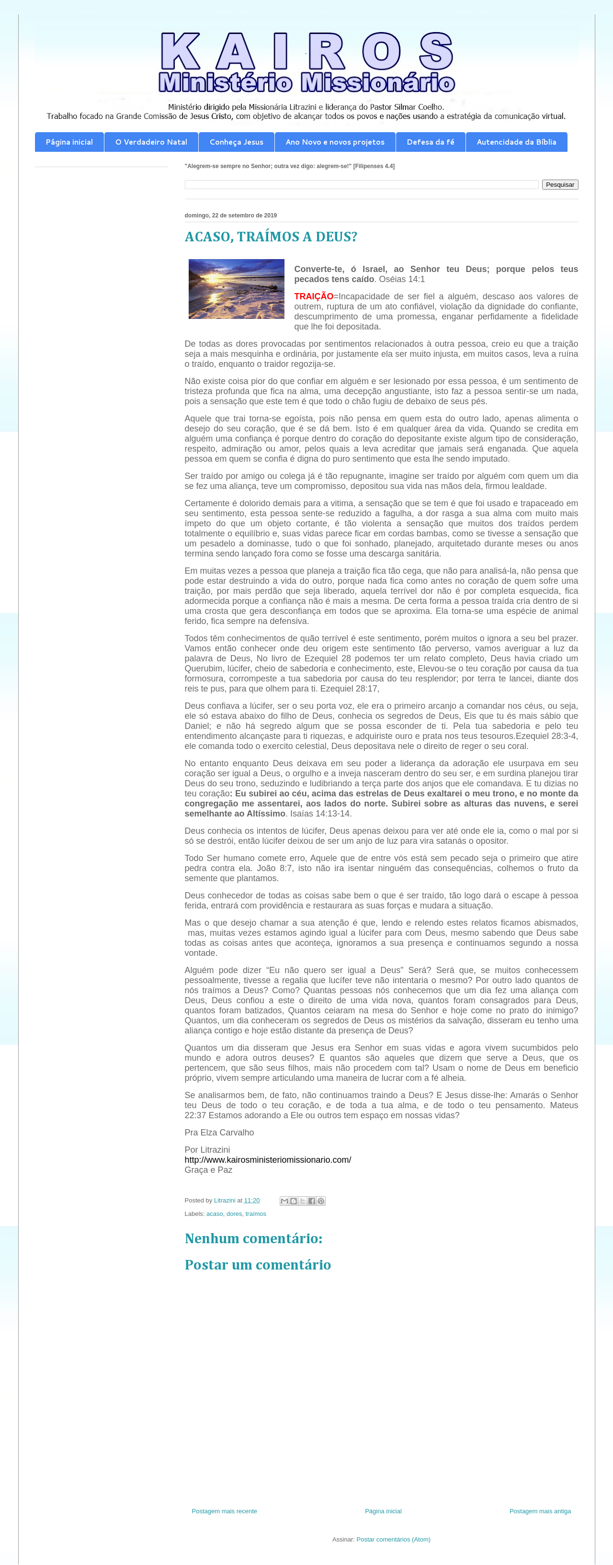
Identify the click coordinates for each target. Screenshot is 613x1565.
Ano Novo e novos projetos (335, 142)
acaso (214, 1213)
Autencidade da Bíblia (516, 142)
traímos (256, 1213)
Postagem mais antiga (540, 1511)
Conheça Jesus (236, 142)
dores (234, 1213)
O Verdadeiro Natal (151, 142)
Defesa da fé (430, 142)
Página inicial (69, 142)
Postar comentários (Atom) (393, 1539)
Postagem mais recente (225, 1511)
